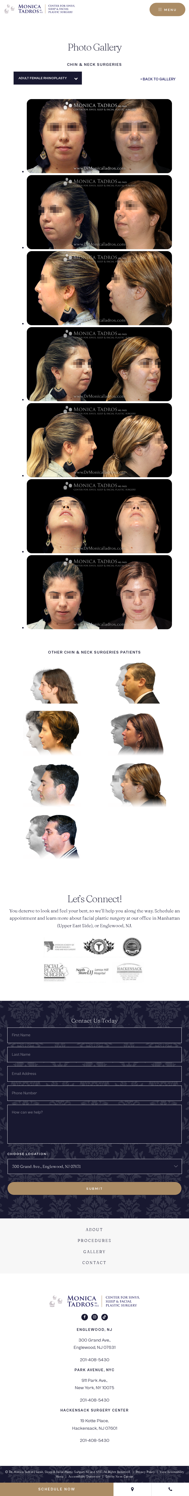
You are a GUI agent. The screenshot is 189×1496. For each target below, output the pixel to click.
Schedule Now (56, 1489)
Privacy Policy (145, 1472)
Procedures (95, 1240)
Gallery (94, 1251)
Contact (94, 1262)
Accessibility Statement (84, 1476)
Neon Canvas (124, 1476)
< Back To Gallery (158, 79)
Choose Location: (27, 1154)
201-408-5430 (94, 1359)
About (94, 1229)
